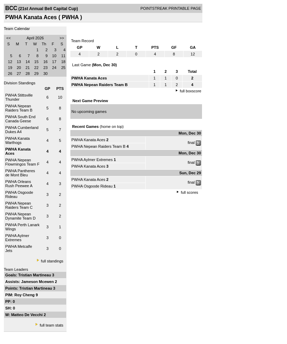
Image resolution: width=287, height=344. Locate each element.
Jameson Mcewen (38, 282)
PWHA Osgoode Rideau (92, 186)
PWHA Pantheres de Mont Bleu (20, 173)
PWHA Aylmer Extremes (17, 238)
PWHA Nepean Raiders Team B (18, 108)
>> (62, 38)
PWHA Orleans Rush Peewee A (18, 183)
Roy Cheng (25, 295)
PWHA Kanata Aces (88, 140)
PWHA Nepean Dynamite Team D (20, 216)
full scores (189, 192)
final (191, 142)
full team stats (51, 325)
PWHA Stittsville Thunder (19, 97)
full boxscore (190, 91)
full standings (52, 261)
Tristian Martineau (35, 275)
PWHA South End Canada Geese (20, 119)
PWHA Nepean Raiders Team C (19, 205)
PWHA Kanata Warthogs (17, 140)
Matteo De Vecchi (27, 315)
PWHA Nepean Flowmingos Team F (22, 162)
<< (8, 38)
